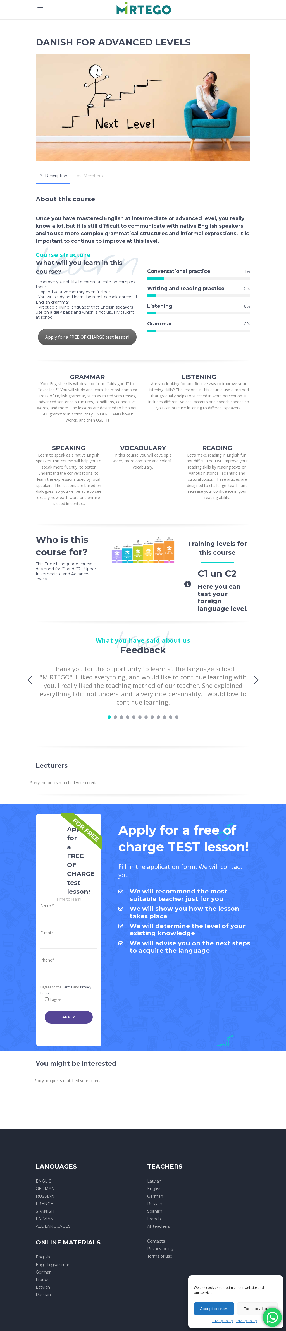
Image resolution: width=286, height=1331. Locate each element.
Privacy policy (160, 1248)
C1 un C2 (217, 573)
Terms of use (159, 1256)
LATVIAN (45, 1218)
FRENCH (45, 1203)
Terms (67, 987)
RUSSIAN (45, 1196)
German (155, 1196)
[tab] (53, 176)
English (154, 1188)
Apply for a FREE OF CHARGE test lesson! (87, 337)
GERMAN (45, 1188)
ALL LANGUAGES (53, 1226)
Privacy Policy (222, 1320)
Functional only (257, 1308)
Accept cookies (214, 1308)
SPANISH (45, 1211)
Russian (154, 1203)
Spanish (154, 1211)
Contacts (156, 1241)
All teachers (158, 1226)
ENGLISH (45, 1181)
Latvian (154, 1181)
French (154, 1218)
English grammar (52, 1264)
